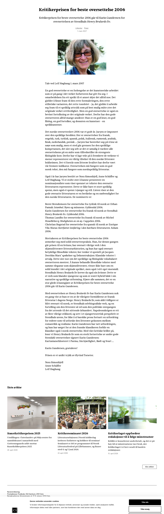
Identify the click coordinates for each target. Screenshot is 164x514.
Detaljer (121, 509)
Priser (86, 28)
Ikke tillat (145, 499)
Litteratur (79, 28)
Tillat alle (145, 485)
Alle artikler (149, 467)
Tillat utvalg (145, 492)
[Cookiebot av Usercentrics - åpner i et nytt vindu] (15, 509)
